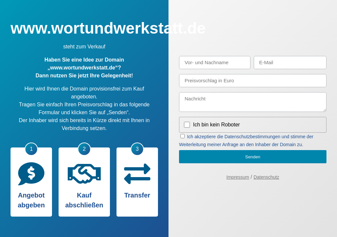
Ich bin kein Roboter (216, 124)
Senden (252, 156)
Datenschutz (266, 177)
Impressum (237, 177)
